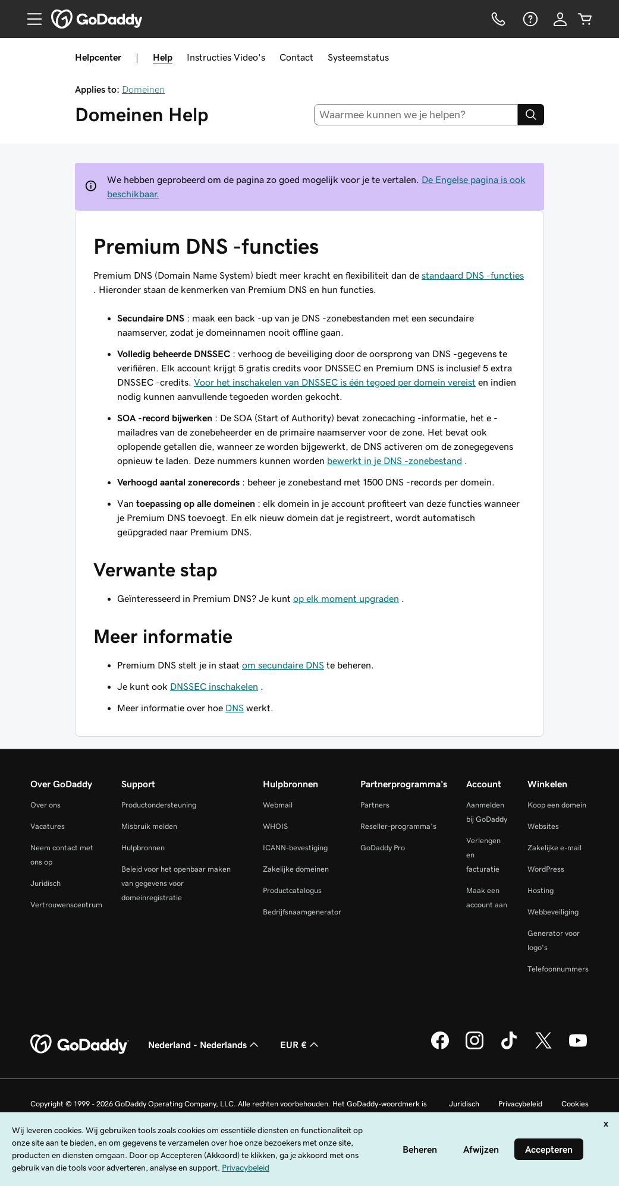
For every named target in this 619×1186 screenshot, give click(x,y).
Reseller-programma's (398, 826)
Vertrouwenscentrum (66, 905)
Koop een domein (556, 805)
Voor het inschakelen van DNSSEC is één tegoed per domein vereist (335, 382)
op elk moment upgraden (346, 598)
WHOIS (275, 826)
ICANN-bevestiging (295, 847)
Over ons (45, 805)
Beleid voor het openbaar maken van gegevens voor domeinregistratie (176, 883)
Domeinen (143, 89)
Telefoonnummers (558, 969)
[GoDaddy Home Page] (79, 1044)
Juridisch (45, 883)
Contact (296, 57)
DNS (234, 707)
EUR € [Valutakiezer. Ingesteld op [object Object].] (300, 1044)
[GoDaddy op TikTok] (509, 1047)
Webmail (278, 805)
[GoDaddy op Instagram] (474, 1047)
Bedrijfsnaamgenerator (302, 912)
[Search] (531, 114)
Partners (374, 805)
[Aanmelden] (560, 19)
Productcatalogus (292, 890)
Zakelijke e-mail (554, 847)
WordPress (545, 869)
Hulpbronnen (143, 847)
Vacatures (47, 826)
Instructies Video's (226, 57)
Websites (543, 826)
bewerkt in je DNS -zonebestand (394, 460)
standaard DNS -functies (473, 275)
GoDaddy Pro (382, 847)
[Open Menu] (29, 19)
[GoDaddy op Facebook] (440, 1047)
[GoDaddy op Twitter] (543, 1047)
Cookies (575, 1104)
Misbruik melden (149, 826)
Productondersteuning (158, 805)
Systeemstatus (358, 57)
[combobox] (416, 114)
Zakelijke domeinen (296, 869)
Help (162, 57)
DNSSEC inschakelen (214, 686)
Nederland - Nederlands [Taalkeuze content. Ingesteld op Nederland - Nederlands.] (204, 1044)
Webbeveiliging (553, 912)
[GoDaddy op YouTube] (578, 1047)
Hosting (540, 890)
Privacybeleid (520, 1104)
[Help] (529, 19)
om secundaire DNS (283, 665)
